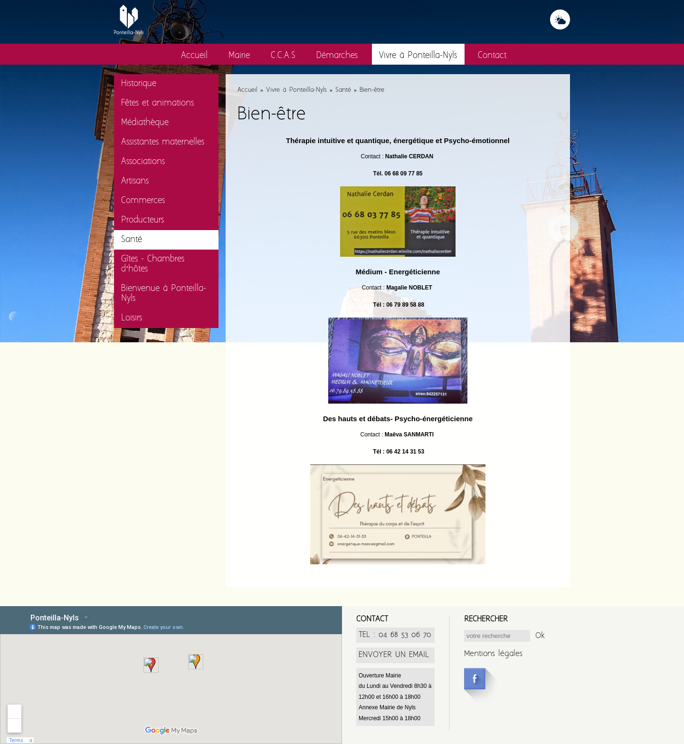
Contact (492, 56)
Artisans (135, 181)
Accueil (194, 56)
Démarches (337, 56)
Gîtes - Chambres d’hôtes (152, 264)
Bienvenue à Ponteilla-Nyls (163, 294)
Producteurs (142, 220)
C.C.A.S (283, 56)
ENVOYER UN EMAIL (394, 655)
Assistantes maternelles (162, 142)
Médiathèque (145, 123)
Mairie (239, 56)
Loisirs (131, 318)
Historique (138, 84)
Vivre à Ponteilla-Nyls (418, 56)
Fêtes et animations (157, 103)
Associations (143, 162)
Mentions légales (493, 654)
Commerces (143, 201)
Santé (131, 240)
